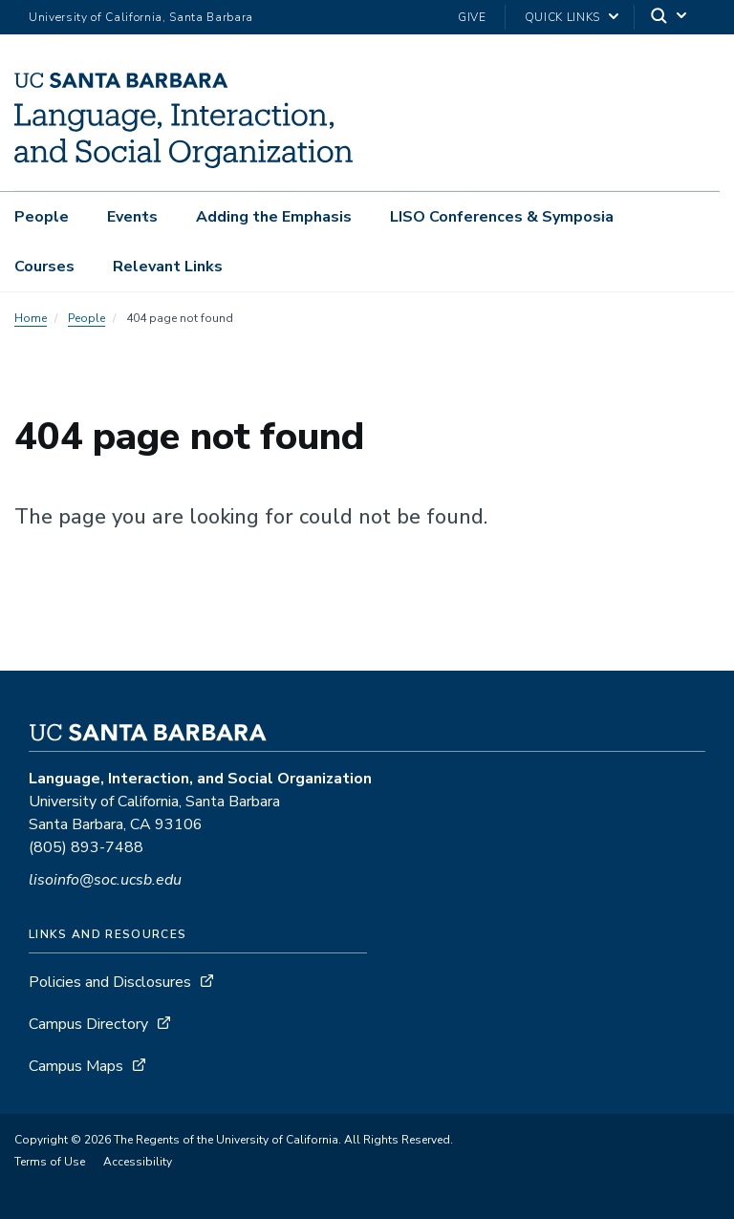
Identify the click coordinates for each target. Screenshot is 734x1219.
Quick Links (562, 17)
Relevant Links (168, 266)
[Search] (670, 17)
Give (472, 17)
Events (132, 216)
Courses (44, 266)
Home (30, 318)
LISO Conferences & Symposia (502, 216)
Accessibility (137, 1161)
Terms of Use (49, 1161)
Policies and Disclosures (110, 982)
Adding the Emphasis (274, 216)
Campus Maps (76, 1066)
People (41, 216)
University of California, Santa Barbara (141, 17)
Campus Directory (88, 1024)
